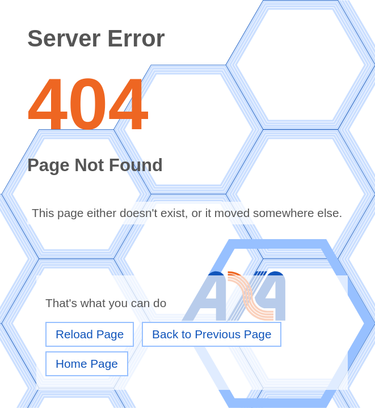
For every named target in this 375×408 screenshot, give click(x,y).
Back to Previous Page (211, 334)
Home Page (87, 363)
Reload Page (90, 334)
